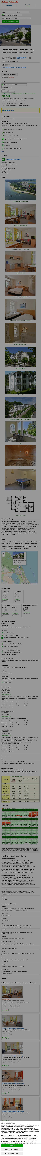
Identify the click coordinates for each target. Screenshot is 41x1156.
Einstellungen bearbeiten (11, 1149)
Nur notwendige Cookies (11, 1153)
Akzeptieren (12, 1145)
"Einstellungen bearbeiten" (11, 1138)
